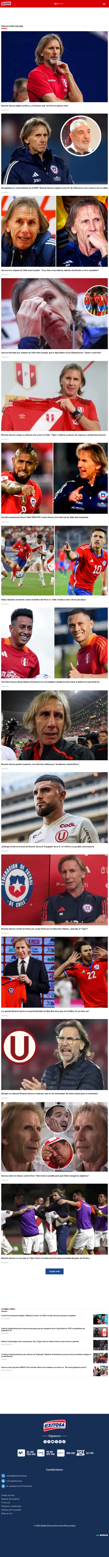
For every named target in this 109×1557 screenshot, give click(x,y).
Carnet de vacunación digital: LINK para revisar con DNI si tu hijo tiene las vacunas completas (38, 1316)
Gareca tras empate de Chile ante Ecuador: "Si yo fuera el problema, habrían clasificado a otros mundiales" (50, 270)
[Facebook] (45, 1441)
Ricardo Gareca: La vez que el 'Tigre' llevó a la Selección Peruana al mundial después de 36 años (45, 1258)
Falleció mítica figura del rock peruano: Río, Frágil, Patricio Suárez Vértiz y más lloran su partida (40, 1341)
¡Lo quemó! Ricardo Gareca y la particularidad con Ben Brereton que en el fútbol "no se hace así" (45, 1011)
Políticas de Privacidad (11, 1510)
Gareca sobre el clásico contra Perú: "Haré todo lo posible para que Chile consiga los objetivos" (45, 1176)
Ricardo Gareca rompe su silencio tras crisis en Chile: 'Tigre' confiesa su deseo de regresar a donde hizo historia (53, 435)
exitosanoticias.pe (14, 1481)
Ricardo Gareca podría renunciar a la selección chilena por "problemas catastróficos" (40, 764)
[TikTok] (64, 1441)
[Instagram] (56, 1441)
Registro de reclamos (10, 1499)
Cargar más (54, 1271)
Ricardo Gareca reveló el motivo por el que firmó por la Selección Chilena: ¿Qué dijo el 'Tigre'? (44, 929)
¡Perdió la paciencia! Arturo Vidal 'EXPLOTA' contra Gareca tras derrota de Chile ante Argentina (44, 517)
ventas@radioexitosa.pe (16, 1476)
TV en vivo (5, 1502)
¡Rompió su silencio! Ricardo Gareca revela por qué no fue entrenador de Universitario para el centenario (49, 1093)
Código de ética (8, 1495)
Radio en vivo (7, 1513)
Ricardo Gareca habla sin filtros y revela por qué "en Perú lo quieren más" (35, 106)
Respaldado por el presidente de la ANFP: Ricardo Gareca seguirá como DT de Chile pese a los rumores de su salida (54, 188)
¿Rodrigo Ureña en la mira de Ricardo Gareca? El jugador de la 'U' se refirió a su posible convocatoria (47, 847)
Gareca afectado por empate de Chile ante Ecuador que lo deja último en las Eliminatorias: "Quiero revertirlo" (51, 353)
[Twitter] (49, 1441)
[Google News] (60, 1441)
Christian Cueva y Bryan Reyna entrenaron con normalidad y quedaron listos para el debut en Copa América (50, 682)
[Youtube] (52, 1441)
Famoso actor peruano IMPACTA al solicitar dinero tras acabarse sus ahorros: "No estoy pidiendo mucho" (43, 1367)
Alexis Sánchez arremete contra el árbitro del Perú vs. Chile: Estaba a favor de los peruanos (43, 600)
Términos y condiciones (11, 1506)
